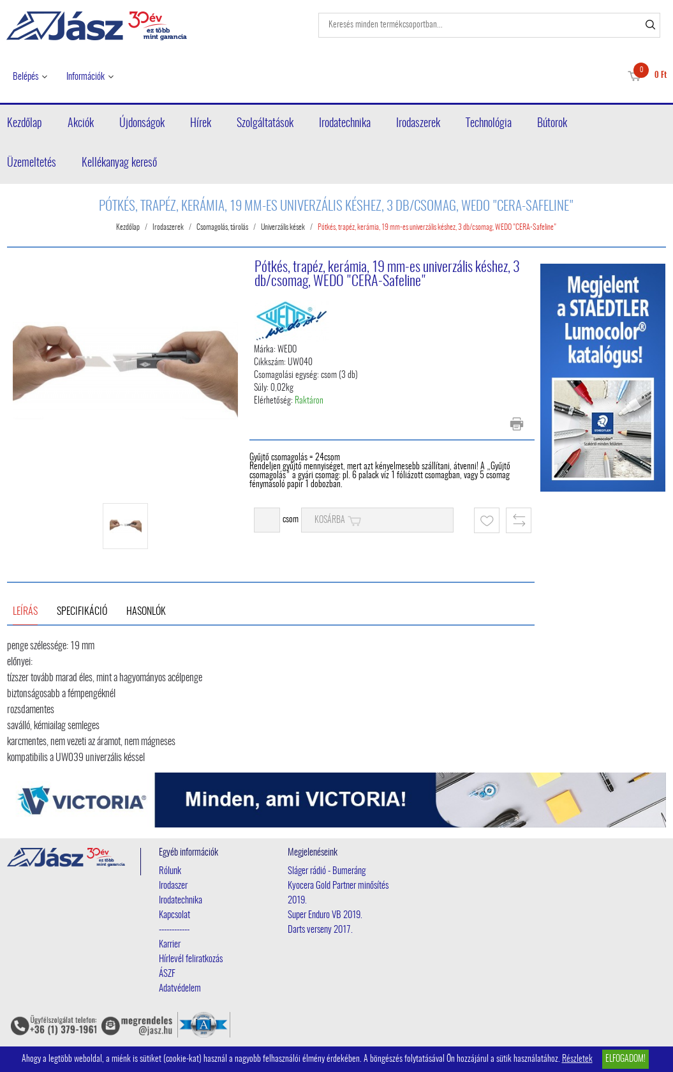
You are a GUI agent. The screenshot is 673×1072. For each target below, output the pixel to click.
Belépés (25, 77)
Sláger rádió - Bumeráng (327, 871)
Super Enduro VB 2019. (325, 915)
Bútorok (552, 124)
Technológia (489, 124)
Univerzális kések (283, 227)
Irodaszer (173, 886)
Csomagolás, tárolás (222, 227)
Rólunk (170, 871)
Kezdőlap (24, 124)
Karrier (170, 944)
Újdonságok (142, 124)
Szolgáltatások (265, 124)
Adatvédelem (180, 988)
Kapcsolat (174, 915)
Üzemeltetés (31, 163)
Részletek (577, 1059)
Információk (85, 77)
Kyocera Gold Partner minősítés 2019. (338, 893)
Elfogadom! (625, 1059)
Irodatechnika (345, 124)
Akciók (81, 124)
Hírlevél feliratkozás (191, 959)
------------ (174, 930)
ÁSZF (167, 974)
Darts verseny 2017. (320, 930)
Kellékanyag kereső (119, 163)
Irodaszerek (418, 124)
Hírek (200, 124)
